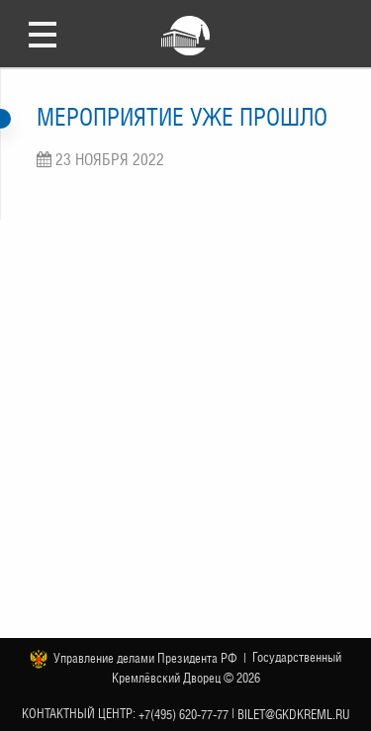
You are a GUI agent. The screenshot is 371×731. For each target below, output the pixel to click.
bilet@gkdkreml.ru (293, 713)
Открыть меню (42, 33)
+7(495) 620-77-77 (184, 713)
